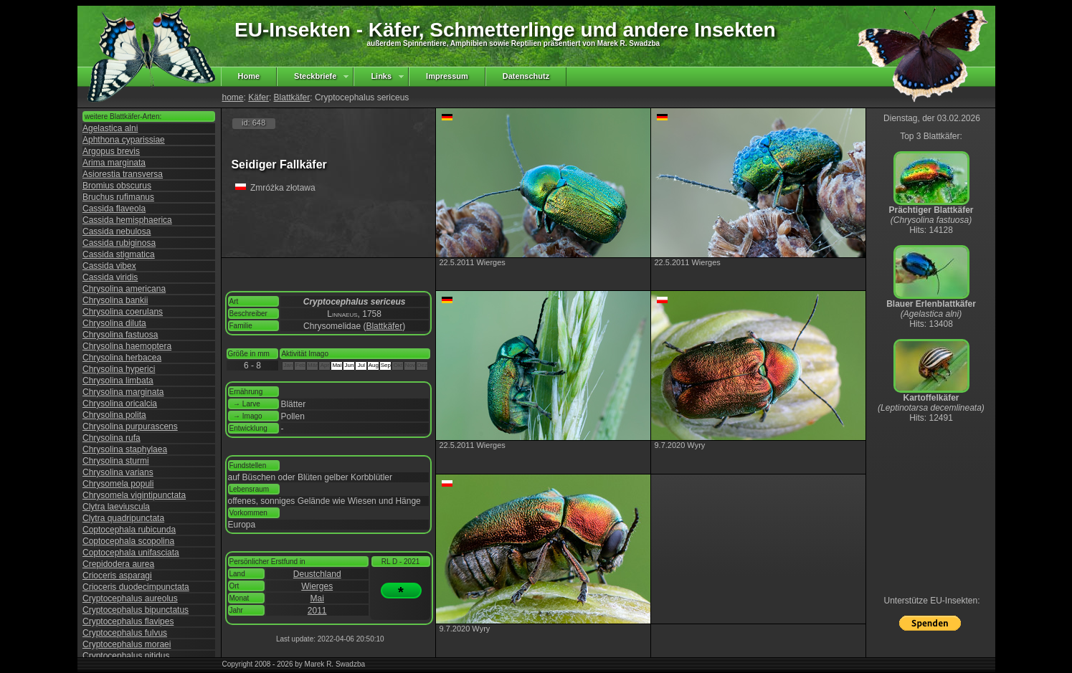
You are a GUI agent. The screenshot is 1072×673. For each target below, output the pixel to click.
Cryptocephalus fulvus (124, 633)
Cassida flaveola (114, 209)
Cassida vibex (109, 266)
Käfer (258, 97)
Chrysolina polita (114, 415)
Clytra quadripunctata (123, 518)
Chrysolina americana (124, 289)
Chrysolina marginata (122, 392)
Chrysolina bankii (115, 300)
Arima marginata (114, 163)
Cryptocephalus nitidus (125, 656)
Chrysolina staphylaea (124, 449)
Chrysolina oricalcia (119, 403)
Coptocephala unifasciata (130, 553)
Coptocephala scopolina (128, 541)
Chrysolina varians (117, 472)
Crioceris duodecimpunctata (135, 587)
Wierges (317, 586)
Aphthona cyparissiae (123, 140)
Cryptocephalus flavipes (128, 621)
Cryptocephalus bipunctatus (135, 610)
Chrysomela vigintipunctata (134, 495)
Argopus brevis (111, 151)
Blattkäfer (292, 97)
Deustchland (317, 574)
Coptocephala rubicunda (129, 530)
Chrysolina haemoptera (126, 346)
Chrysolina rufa (111, 438)
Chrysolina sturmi (115, 461)
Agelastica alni (110, 128)
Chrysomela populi (117, 484)
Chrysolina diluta (114, 323)
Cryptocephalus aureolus (130, 598)
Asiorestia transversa (122, 174)
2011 (317, 611)
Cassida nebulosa (116, 231)
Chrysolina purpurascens (130, 426)
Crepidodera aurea (118, 564)
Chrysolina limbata (117, 381)
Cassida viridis (110, 277)
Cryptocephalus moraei (126, 644)
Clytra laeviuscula (116, 507)
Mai (317, 598)
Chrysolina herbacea (121, 358)
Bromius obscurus (116, 186)
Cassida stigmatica (118, 254)
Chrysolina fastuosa (120, 335)
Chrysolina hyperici (118, 369)
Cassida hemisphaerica (127, 220)
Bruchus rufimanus (118, 197)
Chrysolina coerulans (122, 312)
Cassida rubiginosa (119, 243)
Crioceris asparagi (117, 576)
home (233, 97)
